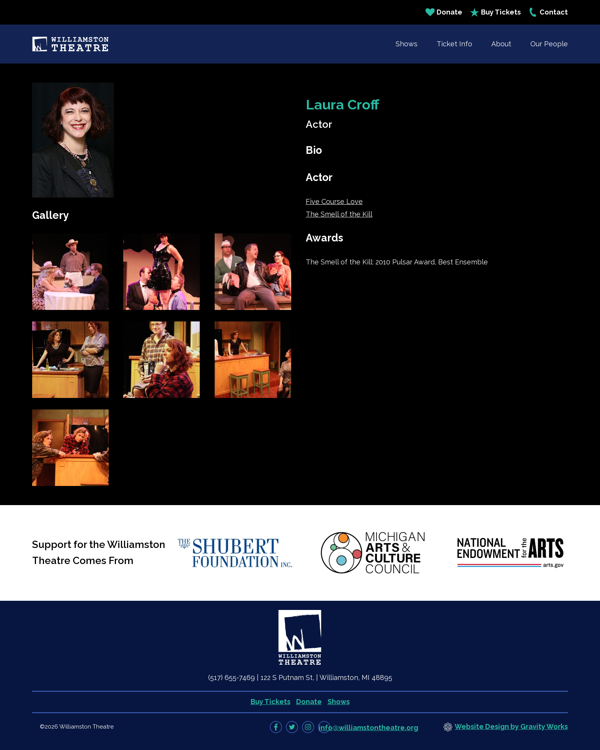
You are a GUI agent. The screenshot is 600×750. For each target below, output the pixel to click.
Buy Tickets (495, 12)
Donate (444, 12)
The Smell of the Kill (339, 214)
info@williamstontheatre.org (368, 728)
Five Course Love (334, 201)
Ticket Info (454, 44)
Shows (406, 44)
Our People (549, 44)
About (501, 44)
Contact (548, 12)
